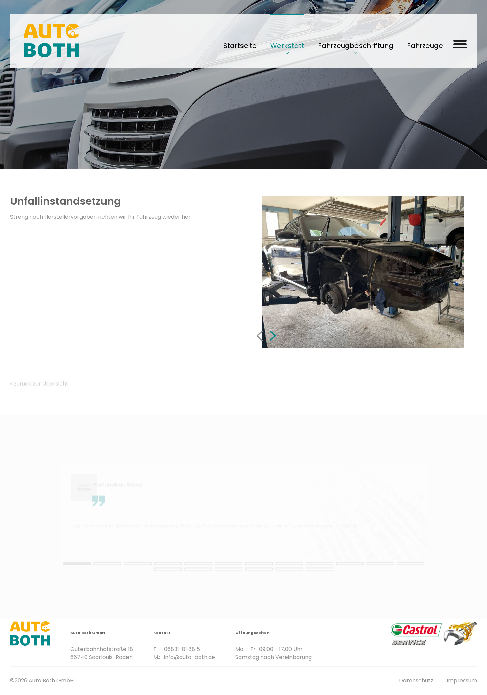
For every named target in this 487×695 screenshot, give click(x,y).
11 (334, 566)
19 (308, 571)
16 (230, 571)
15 (205, 571)
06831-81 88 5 (182, 635)
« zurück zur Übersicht (39, 393)
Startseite (240, 45)
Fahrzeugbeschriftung (355, 45)
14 (179, 571)
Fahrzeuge (425, 45)
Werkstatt (287, 45)
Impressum (462, 681)
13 (386, 566)
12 (360, 566)
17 (257, 571)
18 (282, 571)
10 (308, 566)
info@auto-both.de (189, 643)
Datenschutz (416, 681)
